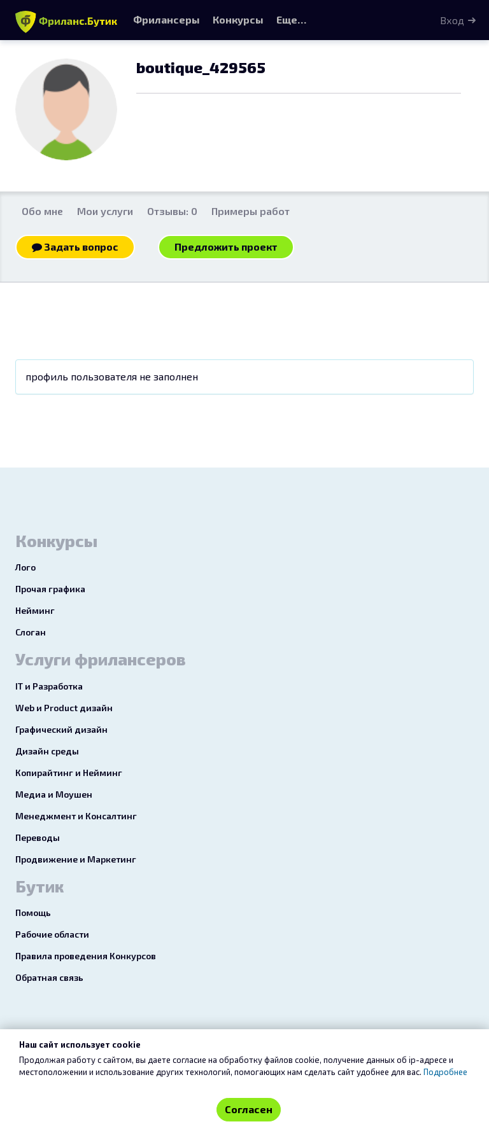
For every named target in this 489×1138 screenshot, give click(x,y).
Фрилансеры (166, 19)
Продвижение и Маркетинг (75, 859)
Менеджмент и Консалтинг (76, 815)
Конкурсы (238, 19)
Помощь (33, 912)
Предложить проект (226, 246)
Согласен (249, 1109)
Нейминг (35, 610)
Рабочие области (52, 934)
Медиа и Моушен (53, 794)
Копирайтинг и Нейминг (68, 772)
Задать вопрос (75, 246)
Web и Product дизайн (64, 707)
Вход (452, 20)
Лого (25, 567)
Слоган (30, 632)
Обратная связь (49, 977)
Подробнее (445, 1072)
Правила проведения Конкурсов (85, 955)
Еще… (291, 19)
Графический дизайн (61, 729)
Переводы (37, 837)
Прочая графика (50, 588)
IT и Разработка (49, 686)
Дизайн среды (47, 751)
